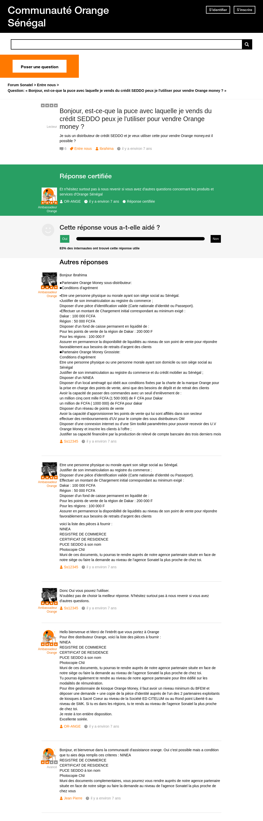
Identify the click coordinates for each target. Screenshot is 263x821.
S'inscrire (244, 9)
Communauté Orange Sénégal (58, 16)
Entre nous (83, 148)
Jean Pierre (73, 798)
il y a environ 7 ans (104, 201)
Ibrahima (107, 148)
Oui (64, 239)
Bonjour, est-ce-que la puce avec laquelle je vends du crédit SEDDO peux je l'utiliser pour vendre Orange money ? (136, 118)
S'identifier (218, 9)
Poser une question (39, 66)
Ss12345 (71, 441)
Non (216, 239)
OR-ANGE (72, 201)
